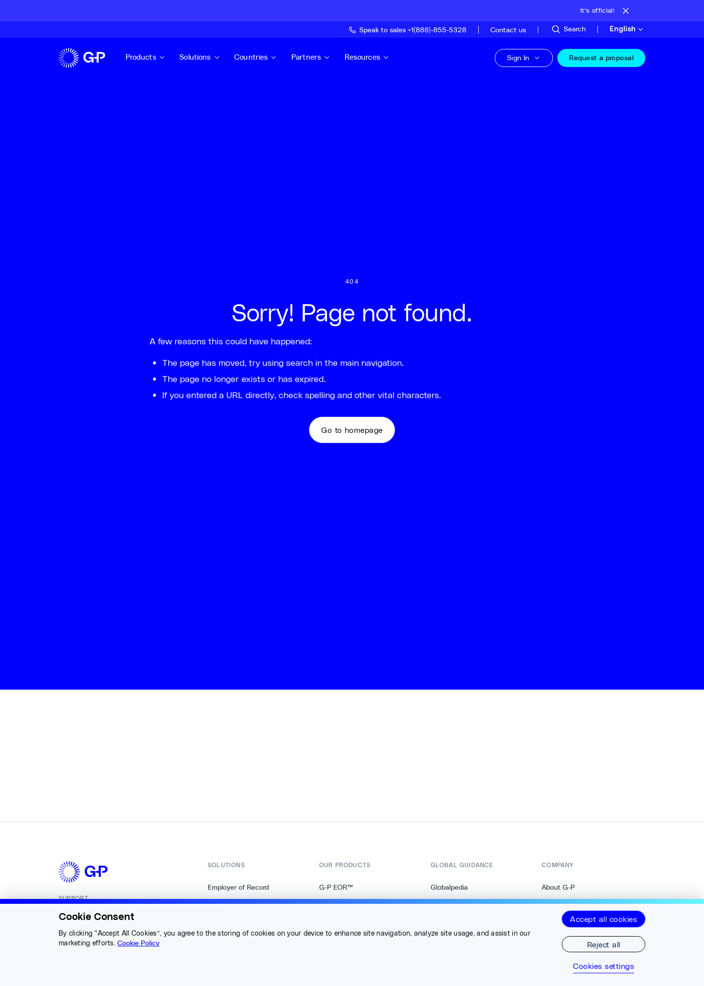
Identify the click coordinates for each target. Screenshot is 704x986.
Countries (258, 57)
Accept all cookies (603, 919)
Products (148, 57)
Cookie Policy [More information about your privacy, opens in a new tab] (138, 943)
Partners (313, 57)
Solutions (202, 57)
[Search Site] (568, 29)
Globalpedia (449, 888)
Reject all (603, 944)
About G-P (558, 888)
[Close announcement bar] (626, 11)
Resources (369, 57)
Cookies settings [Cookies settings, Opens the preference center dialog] (603, 966)
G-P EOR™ (336, 888)
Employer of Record (238, 888)
